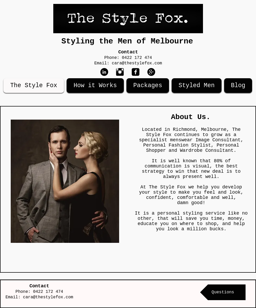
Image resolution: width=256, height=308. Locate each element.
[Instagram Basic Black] (120, 72)
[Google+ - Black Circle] (151, 72)
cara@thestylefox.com (137, 63)
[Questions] (223, 292)
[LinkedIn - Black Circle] (104, 72)
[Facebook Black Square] (135, 72)
